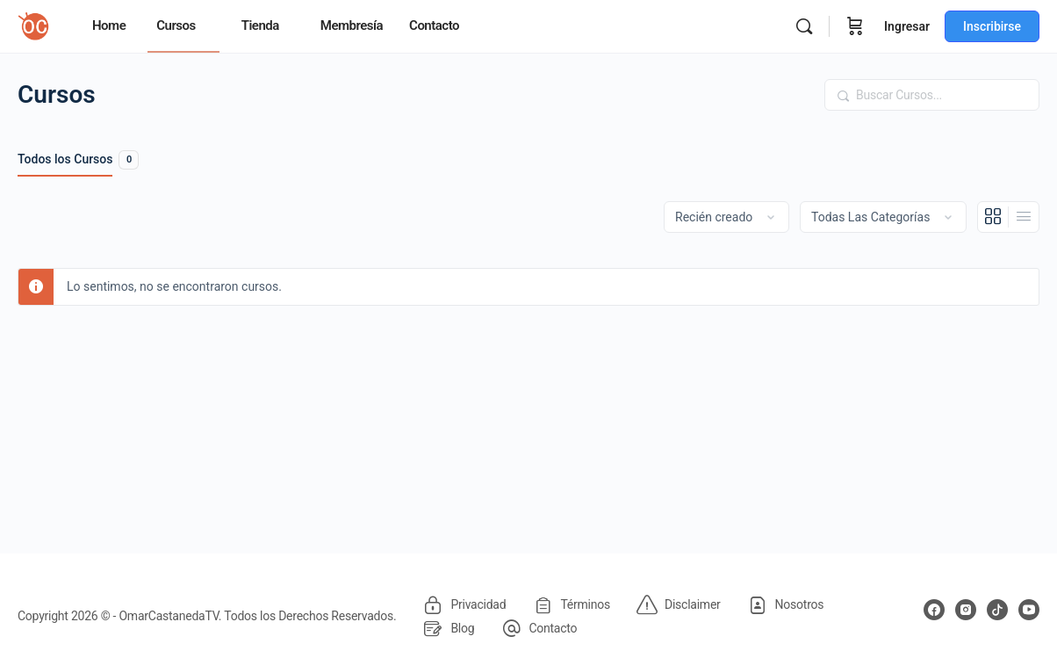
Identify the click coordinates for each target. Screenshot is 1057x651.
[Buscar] (804, 26)
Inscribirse (992, 26)
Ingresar (907, 26)
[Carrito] (855, 26)
